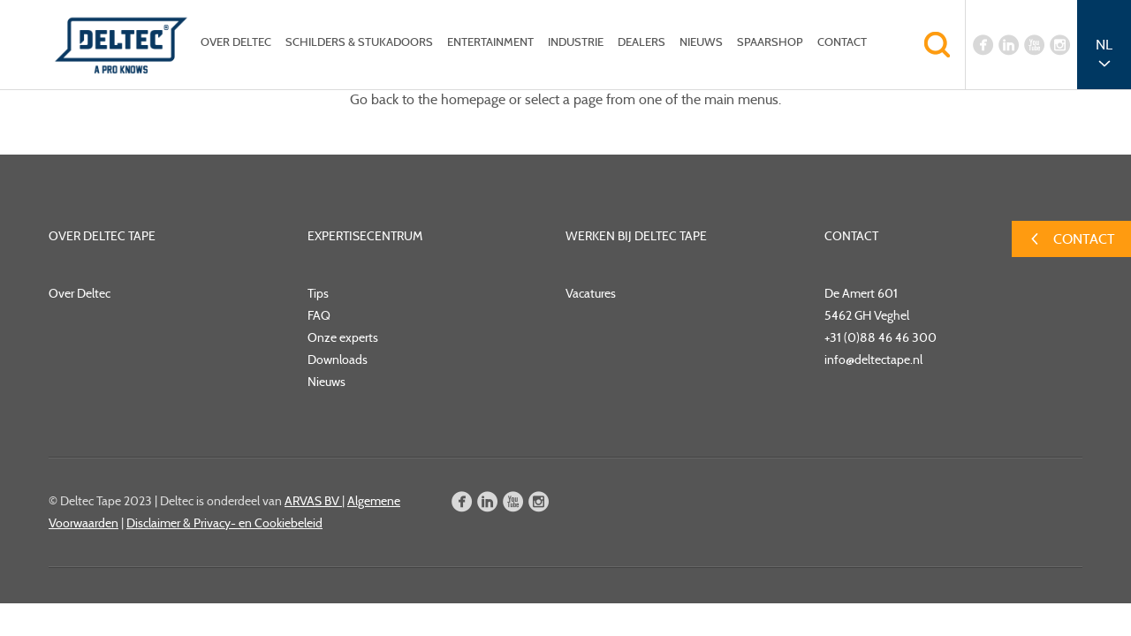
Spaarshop (770, 41)
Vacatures (591, 293)
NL (1104, 44)
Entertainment (490, 41)
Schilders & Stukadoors (359, 41)
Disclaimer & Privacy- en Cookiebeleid (224, 523)
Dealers (641, 41)
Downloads (337, 359)
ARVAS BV (313, 501)
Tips (318, 293)
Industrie (575, 41)
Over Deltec (236, 41)
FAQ (318, 315)
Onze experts (342, 337)
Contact (842, 41)
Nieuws (701, 41)
